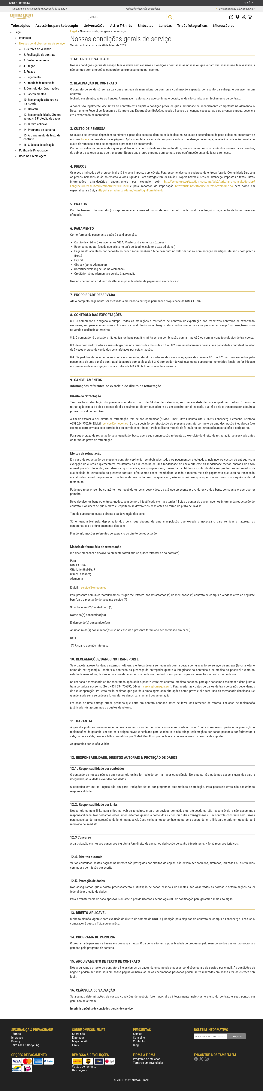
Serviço (137, 1034)
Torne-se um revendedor (148, 1063)
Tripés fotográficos (192, 25)
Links (75, 1045)
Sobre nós (78, 1034)
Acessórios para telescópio (56, 25)
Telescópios (20, 25)
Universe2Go (94, 25)
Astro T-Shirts (121, 25)
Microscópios (223, 25)
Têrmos (16, 1034)
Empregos (78, 1037)
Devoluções (79, 1070)
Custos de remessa (84, 1066)
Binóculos (145, 25)
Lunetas (165, 25)
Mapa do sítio (80, 1041)
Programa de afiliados (146, 1059)
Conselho (139, 1037)
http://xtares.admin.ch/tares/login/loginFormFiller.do (131, 190)
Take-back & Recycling (25, 1045)
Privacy (15, 1041)
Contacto (139, 1041)
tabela (85, 139)
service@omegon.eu (115, 423)
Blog (136, 1045)
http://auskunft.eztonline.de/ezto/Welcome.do (204, 186)
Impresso (17, 1037)
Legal (73, 31)
